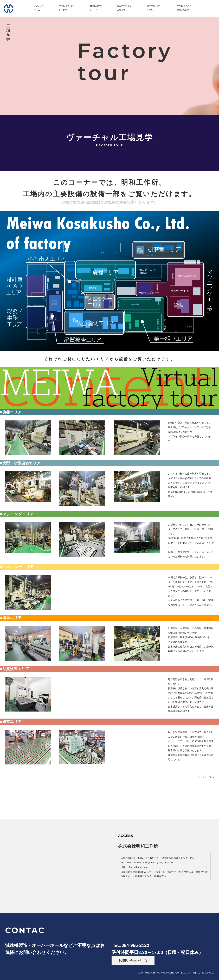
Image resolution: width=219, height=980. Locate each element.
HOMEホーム (38, 8)
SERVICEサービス (95, 8)
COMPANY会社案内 (66, 8)
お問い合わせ (133, 960)
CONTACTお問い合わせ (184, 8)
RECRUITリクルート (153, 8)
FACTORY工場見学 (124, 8)
